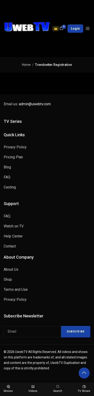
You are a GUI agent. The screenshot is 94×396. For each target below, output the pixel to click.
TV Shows (84, 389)
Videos (32, 389)
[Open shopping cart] (61, 28)
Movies (8, 389)
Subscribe (76, 331)
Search (57, 389)
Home (26, 65)
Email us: (27, 104)
